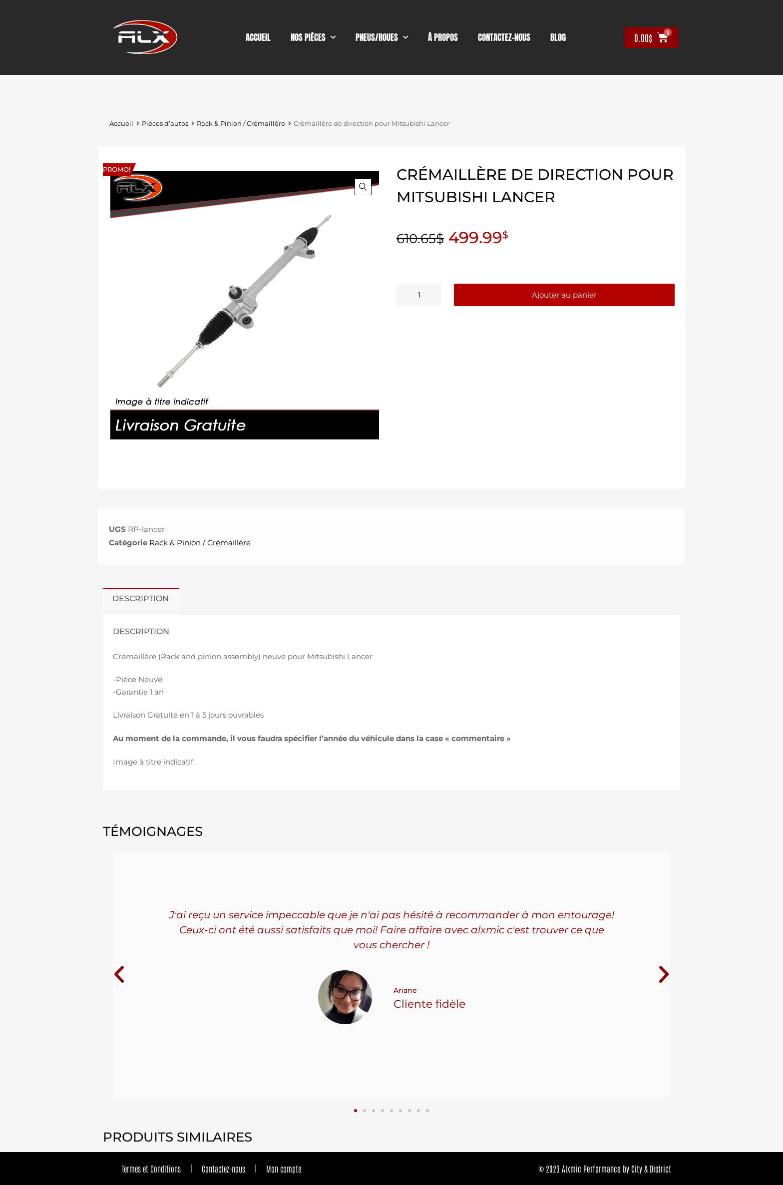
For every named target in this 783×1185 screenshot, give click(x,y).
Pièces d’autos (165, 123)
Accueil (258, 37)
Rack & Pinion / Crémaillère (241, 123)
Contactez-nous (223, 1169)
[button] (363, 186)
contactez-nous (504, 37)
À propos (443, 37)
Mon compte (283, 1169)
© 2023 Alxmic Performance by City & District (604, 1169)
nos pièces (313, 37)
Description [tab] (140, 598)
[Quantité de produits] (418, 295)
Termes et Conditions (151, 1169)
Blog (558, 37)
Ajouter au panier (564, 295)
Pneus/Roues (382, 37)
